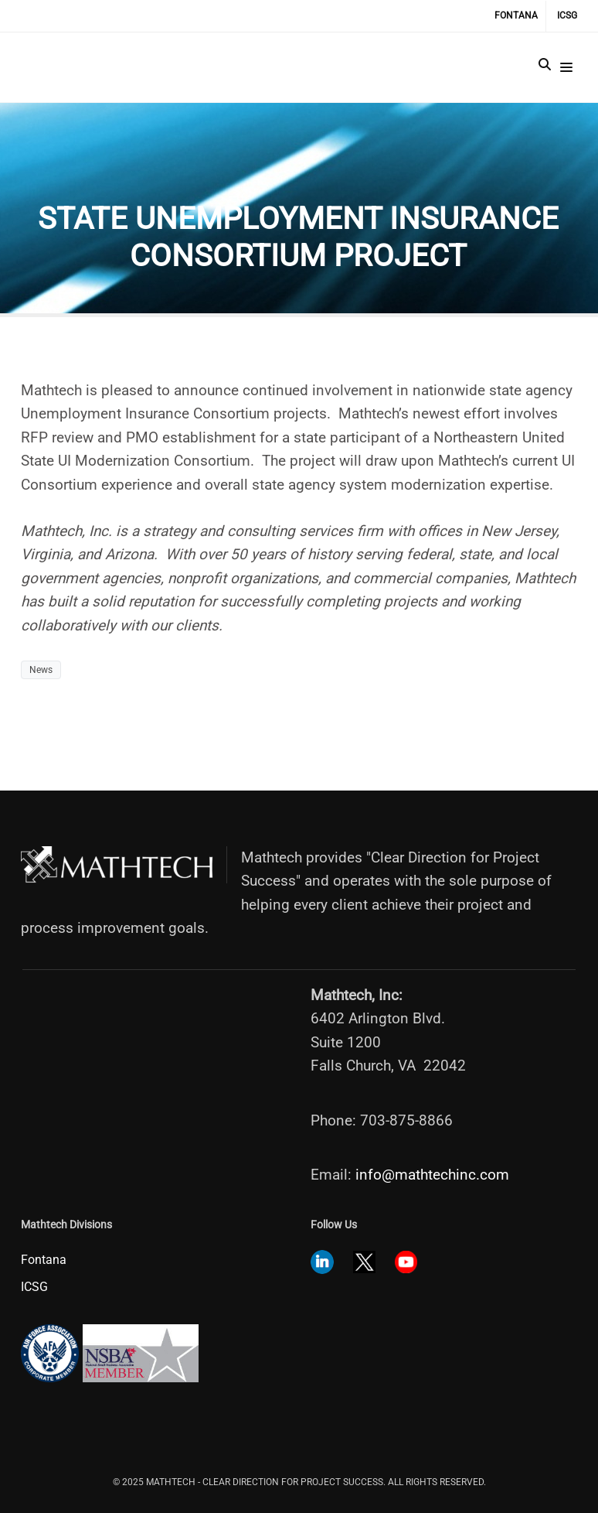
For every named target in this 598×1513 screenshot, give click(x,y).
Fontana (516, 15)
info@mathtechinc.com (432, 1155)
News (41, 669)
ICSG (567, 15)
